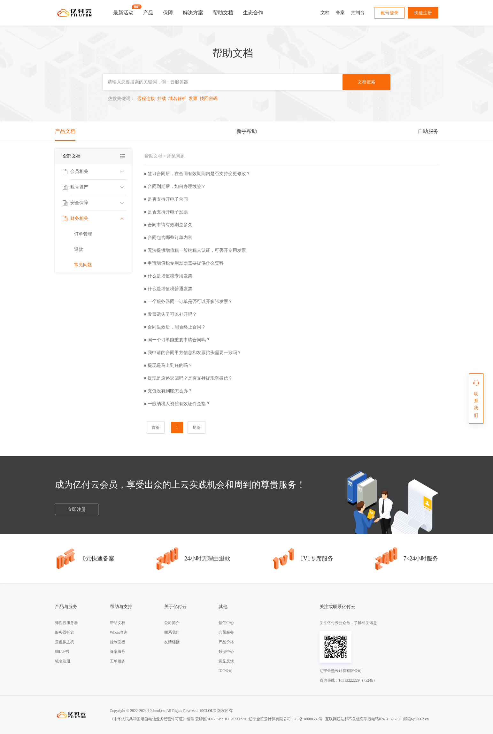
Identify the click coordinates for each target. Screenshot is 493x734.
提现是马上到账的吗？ (170, 365)
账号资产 (79, 187)
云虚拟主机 (64, 642)
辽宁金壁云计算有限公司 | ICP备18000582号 (285, 719)
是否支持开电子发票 (168, 212)
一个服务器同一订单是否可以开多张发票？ (190, 301)
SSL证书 (62, 651)
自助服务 (428, 131)
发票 (193, 98)
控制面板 (117, 642)
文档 (324, 12)
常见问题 (83, 264)
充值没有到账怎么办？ (170, 391)
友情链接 (172, 642)
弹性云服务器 (66, 623)
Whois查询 (118, 632)
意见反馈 (226, 661)
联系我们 (172, 632)
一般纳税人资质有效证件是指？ (179, 403)
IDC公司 (226, 670)
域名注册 (62, 661)
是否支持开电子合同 (168, 199)
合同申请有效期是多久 (170, 224)
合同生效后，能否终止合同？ (177, 327)
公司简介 (172, 623)
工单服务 (117, 661)
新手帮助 (246, 131)
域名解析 (177, 98)
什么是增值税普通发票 (170, 288)
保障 (168, 12)
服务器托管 (64, 632)
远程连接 (146, 98)
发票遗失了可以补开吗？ (172, 314)
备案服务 (117, 651)
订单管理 (83, 234)
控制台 (358, 12)
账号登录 (389, 13)
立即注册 (77, 509)
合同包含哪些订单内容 (170, 237)
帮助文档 (223, 12)
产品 (148, 12)
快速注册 (423, 13)
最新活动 (123, 9)
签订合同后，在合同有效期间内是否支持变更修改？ (199, 173)
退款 (78, 249)
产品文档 (65, 131)
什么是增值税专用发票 (170, 276)
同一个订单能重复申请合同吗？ (179, 339)
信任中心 (226, 623)
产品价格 (226, 642)
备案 (340, 12)
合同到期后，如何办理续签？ (177, 186)
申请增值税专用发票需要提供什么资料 (186, 263)
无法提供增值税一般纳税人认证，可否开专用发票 (197, 250)
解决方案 (193, 12)
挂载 (161, 98)
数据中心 (226, 651)
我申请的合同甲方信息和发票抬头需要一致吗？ (195, 352)
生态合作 (253, 12)
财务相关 (79, 218)
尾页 (196, 427)
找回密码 (209, 98)
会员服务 (226, 632)
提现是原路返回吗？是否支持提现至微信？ (190, 378)
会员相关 (79, 171)
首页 (155, 427)
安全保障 (79, 202)
